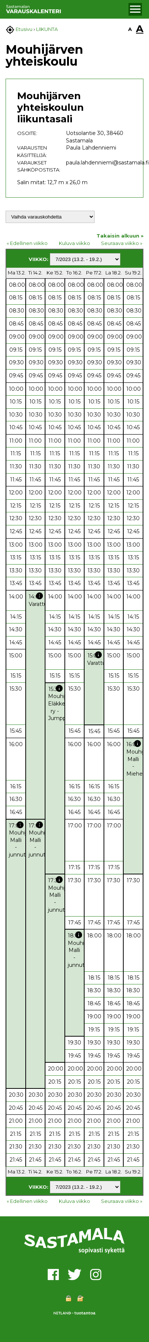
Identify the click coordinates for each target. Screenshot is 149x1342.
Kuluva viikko (74, 243)
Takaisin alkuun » (119, 236)
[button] (135, 9)
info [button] (39, 596)
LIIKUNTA (47, 29)
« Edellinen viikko (27, 243)
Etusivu (24, 29)
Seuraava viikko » (121, 243)
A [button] (130, 29)
